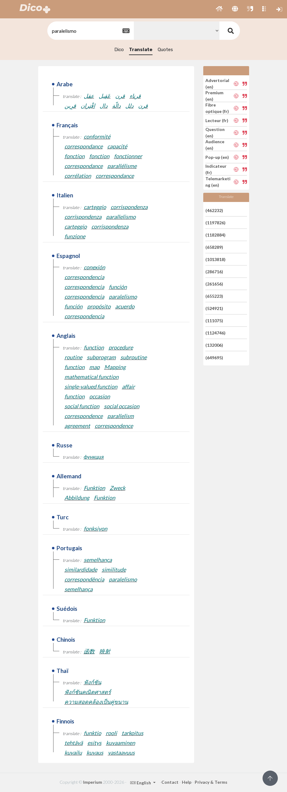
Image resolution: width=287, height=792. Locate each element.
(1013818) (215, 259)
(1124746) (215, 332)
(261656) (214, 283)
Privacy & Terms (211, 782)
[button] (219, 9)
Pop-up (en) (217, 157)
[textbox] (90, 31)
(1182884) (215, 234)
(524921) (214, 308)
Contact (169, 782)
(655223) (214, 296)
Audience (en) (214, 145)
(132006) (214, 345)
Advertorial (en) (217, 83)
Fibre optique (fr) (217, 108)
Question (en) (215, 132)
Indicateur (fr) (215, 169)
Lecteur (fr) (216, 120)
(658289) (214, 247)
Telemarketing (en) (217, 182)
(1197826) (215, 222)
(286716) (214, 271)
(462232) (214, 210)
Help (186, 782)
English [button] (141, 782)
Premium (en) (214, 96)
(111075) (214, 320)
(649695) (214, 357)
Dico (119, 49)
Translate (141, 49)
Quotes (165, 49)
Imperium (92, 782)
